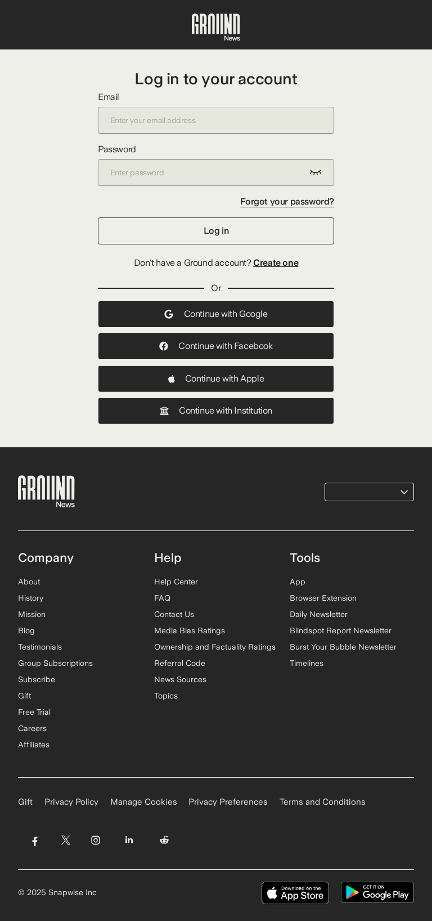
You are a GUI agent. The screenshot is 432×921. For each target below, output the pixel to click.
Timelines (306, 663)
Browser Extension (323, 597)
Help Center (176, 581)
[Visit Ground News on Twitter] (65, 839)
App (297, 581)
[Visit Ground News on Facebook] (34, 839)
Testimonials (40, 646)
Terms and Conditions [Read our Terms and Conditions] (323, 802)
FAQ (162, 597)
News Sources (180, 679)
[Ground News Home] (216, 27)
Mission (32, 614)
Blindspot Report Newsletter (341, 630)
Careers (32, 728)
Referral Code (179, 663)
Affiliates (34, 744)
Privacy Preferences (228, 802)
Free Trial (34, 711)
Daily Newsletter (319, 614)
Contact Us (174, 614)
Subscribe (36, 679)
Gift (24, 695)
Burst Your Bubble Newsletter (343, 646)
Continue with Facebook (215, 346)
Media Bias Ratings (189, 630)
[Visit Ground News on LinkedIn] (129, 840)
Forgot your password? (287, 201)
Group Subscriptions (55, 663)
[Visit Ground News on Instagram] (95, 839)
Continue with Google (215, 313)
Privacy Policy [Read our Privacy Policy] (71, 802)
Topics (166, 695)
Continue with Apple (216, 378)
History (30, 597)
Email (216, 113)
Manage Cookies (143, 802)
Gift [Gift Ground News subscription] (25, 802)
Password (216, 165)
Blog (26, 630)
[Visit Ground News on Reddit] (164, 840)
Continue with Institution (216, 410)
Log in (216, 230)
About (29, 581)
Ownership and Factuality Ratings (215, 646)
